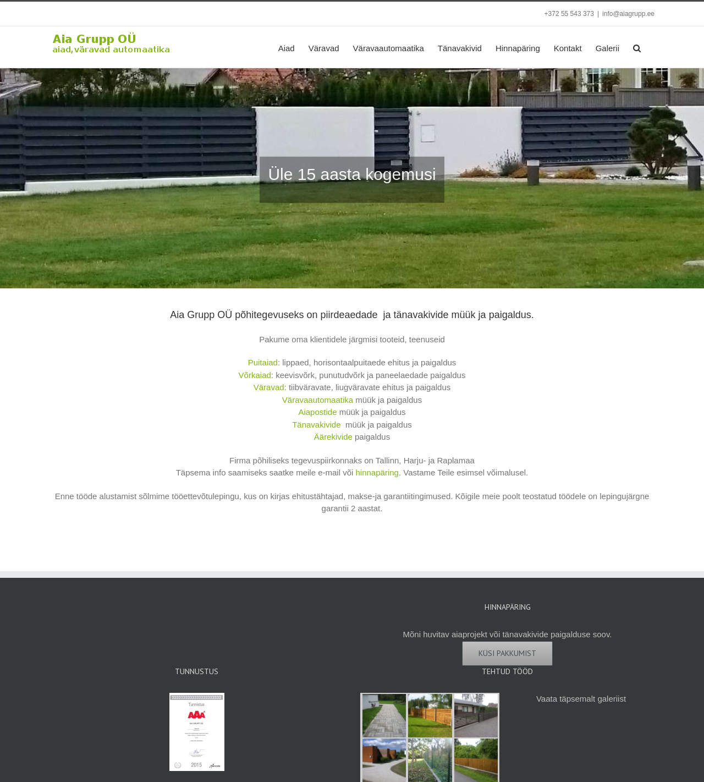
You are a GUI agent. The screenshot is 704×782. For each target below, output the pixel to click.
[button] (637, 47)
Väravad (269, 387)
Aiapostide (317, 412)
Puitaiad (263, 362)
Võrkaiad (255, 375)
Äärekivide (333, 436)
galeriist (611, 698)
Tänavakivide (316, 424)
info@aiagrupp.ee (628, 14)
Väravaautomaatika (317, 399)
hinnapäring (377, 472)
